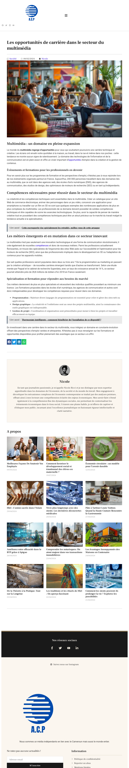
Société (13, 58)
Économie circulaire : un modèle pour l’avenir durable (102, 465)
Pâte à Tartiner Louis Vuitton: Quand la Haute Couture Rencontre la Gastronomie (103, 510)
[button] (9, 342)
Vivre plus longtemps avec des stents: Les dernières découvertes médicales (63, 510)
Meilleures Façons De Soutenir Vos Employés (25, 465)
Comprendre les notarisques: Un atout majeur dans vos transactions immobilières (64, 552)
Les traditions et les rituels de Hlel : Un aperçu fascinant (64, 592)
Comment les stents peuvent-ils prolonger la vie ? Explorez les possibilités (101, 593)
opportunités (75, 160)
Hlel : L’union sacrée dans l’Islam (24, 507)
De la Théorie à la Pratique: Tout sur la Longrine (23, 592)
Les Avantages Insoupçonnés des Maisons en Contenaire (102, 551)
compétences (42, 245)
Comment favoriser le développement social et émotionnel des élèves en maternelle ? (59, 468)
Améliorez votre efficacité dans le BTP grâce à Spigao (24, 551)
